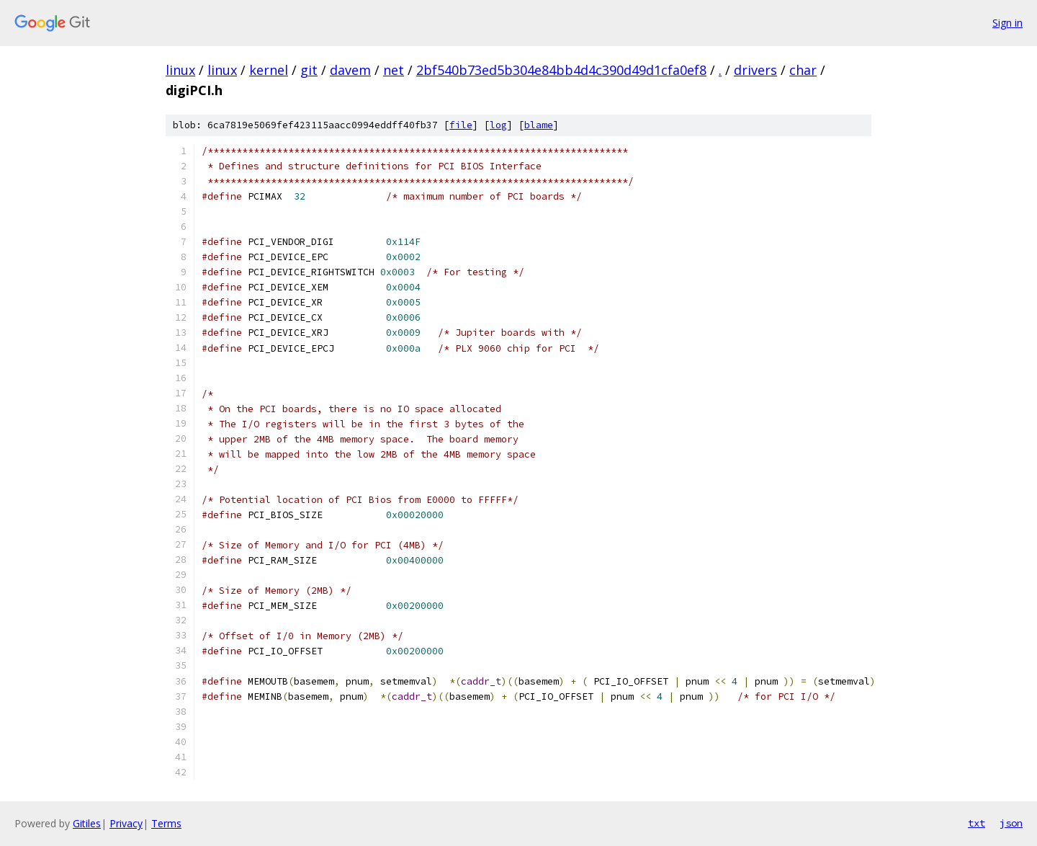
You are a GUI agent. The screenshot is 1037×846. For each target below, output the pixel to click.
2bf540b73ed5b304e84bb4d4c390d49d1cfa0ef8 (561, 70)
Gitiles (87, 823)
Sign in (1007, 23)
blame (538, 125)
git (309, 70)
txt (976, 822)
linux (180, 70)
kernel (268, 70)
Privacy (126, 823)
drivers (755, 70)
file (460, 125)
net (393, 70)
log (498, 125)
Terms (166, 823)
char (803, 70)
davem (350, 70)
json (1011, 822)
